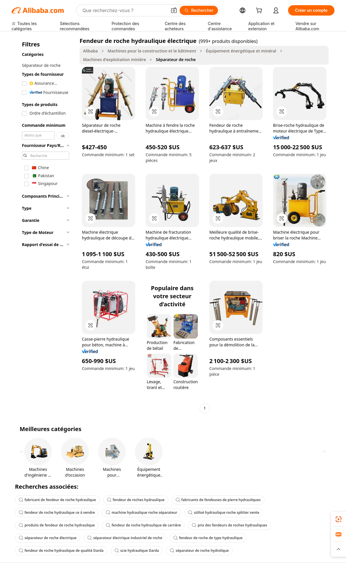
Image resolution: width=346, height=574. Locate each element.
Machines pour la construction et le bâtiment (152, 51)
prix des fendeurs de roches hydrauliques (229, 525)
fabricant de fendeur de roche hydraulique (57, 499)
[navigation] (44, 225)
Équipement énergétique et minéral (241, 51)
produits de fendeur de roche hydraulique (57, 525)
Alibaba (90, 51)
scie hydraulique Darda (136, 550)
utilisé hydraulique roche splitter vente (223, 512)
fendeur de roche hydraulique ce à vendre (57, 512)
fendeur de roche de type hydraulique (208, 537)
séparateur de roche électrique (47, 537)
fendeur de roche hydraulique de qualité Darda (61, 550)
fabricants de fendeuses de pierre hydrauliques (218, 499)
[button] (173, 10)
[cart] (260, 11)
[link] (338, 519)
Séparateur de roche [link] (176, 59)
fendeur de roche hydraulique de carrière (143, 525)
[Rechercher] (199, 10)
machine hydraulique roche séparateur (141, 512)
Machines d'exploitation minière (114, 59)
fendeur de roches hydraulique (136, 499)
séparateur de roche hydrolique (199, 550)
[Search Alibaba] (124, 10)
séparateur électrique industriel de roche (124, 537)
